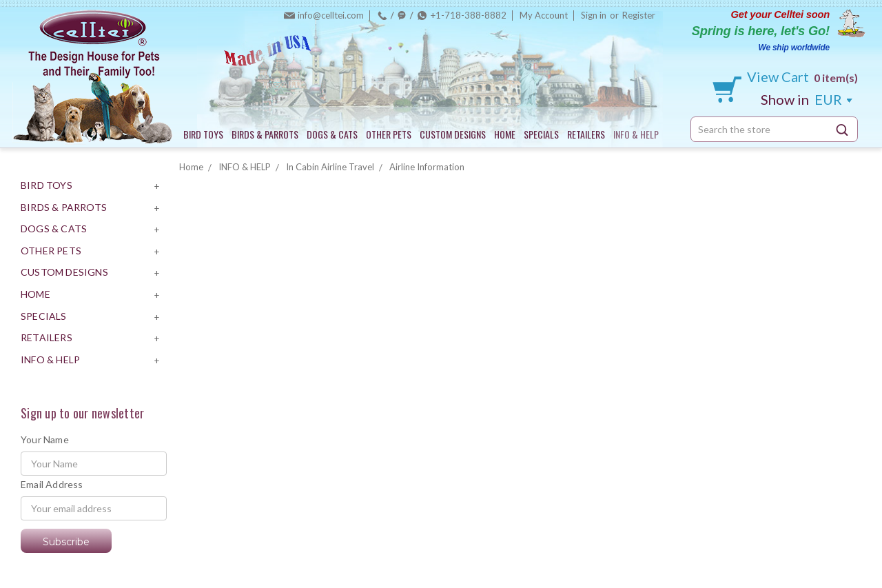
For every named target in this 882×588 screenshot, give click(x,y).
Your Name (45, 439)
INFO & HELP (636, 134)
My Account (544, 15)
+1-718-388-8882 (468, 15)
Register (638, 15)
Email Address (52, 484)
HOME (504, 134)
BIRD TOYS (203, 134)
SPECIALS (541, 134)
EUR (806, 99)
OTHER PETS (388, 134)
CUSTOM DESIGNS (453, 134)
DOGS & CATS (332, 134)
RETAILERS (586, 134)
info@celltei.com (331, 15)
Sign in (593, 15)
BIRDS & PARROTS (265, 134)
